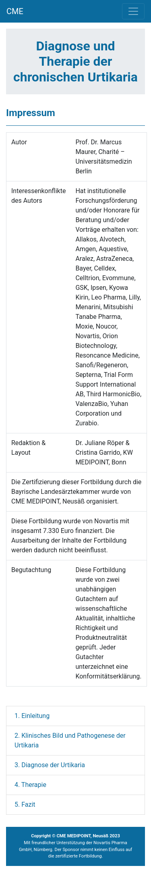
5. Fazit (24, 804)
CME (14, 11)
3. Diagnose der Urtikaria (49, 765)
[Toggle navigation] (133, 11)
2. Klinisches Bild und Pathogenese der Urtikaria (70, 740)
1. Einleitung (32, 716)
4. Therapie (30, 785)
